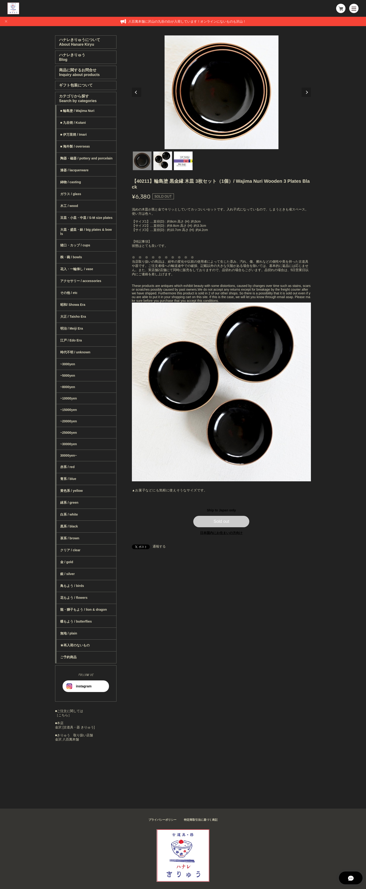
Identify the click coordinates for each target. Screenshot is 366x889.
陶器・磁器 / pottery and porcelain (86, 158)
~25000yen (68, 432)
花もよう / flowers (74, 598)
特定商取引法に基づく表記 (201, 819)
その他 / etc (68, 293)
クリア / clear (70, 550)
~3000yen (67, 364)
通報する (159, 546)
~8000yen (67, 387)
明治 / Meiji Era (71, 328)
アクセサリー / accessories (80, 281)
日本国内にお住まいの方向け (221, 533)
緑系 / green (69, 502)
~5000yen (67, 375)
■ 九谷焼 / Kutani (73, 122)
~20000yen (68, 421)
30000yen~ (68, 455)
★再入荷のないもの (75, 645)
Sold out (221, 521)
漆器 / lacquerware (74, 170)
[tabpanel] (221, 92)
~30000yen (68, 444)
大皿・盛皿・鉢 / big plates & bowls (86, 232)
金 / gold (66, 562)
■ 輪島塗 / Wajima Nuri (77, 111)
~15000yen (68, 410)
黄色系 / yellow (71, 491)
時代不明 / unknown (75, 352)
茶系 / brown (69, 538)
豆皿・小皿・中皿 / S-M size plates (86, 218)
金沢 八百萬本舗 (67, 739)
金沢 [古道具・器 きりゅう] (75, 727)
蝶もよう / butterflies (76, 621)
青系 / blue (68, 479)
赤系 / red (67, 467)
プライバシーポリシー (162, 819)
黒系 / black (69, 526)
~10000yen (68, 398)
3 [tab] (183, 161)
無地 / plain (68, 633)
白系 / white (69, 514)
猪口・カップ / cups (75, 245)
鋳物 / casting (70, 182)
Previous (136, 92)
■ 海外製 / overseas (75, 146)
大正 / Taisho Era (73, 316)
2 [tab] (162, 161)
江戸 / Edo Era (71, 340)
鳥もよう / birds (72, 586)
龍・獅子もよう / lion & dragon (83, 609)
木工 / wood (69, 206)
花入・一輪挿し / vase (76, 269)
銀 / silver (67, 574)
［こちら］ (63, 715)
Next (306, 92)
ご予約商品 (68, 657)
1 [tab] (142, 161)
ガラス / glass (70, 194)
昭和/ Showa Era (72, 305)
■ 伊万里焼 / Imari (73, 134)
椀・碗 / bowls (71, 257)
